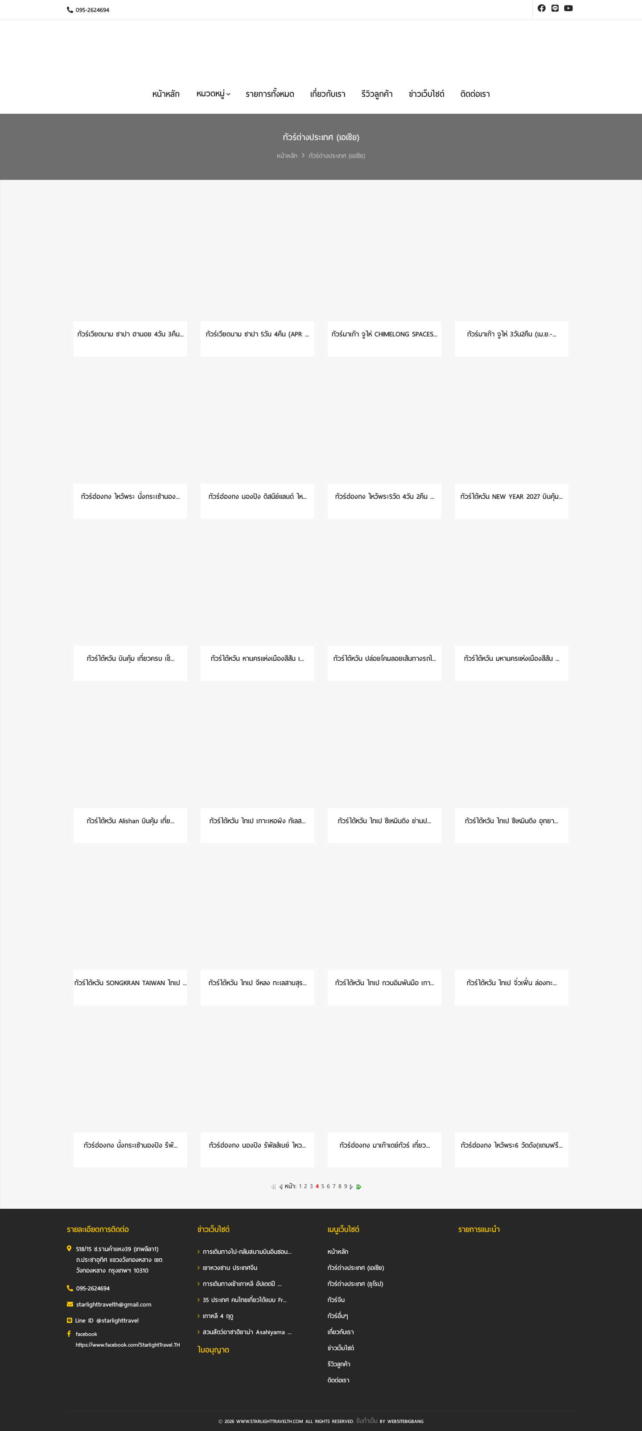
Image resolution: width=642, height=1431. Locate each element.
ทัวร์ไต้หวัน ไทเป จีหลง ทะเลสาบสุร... (258, 983)
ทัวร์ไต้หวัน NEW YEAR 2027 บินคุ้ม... (512, 496)
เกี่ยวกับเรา (328, 94)
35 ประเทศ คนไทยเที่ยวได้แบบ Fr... (242, 1300)
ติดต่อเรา (475, 94)
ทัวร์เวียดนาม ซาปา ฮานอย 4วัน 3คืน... (131, 334)
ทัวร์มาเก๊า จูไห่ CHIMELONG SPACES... (384, 334)
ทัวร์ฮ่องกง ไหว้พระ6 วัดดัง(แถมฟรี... (512, 1145)
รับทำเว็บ (367, 1421)
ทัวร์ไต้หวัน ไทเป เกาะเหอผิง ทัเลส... (257, 821)
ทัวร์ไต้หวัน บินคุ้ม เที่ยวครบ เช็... (130, 658)
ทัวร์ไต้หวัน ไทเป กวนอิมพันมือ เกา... (384, 983)
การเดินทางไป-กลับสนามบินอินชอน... (245, 1252)
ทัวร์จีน (336, 1300)
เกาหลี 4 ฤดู (215, 1316)
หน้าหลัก (166, 94)
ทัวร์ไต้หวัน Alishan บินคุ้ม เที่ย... (130, 821)
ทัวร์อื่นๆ (338, 1316)
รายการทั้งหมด (270, 94)
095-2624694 (88, 10)
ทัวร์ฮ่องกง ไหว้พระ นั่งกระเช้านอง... (130, 496)
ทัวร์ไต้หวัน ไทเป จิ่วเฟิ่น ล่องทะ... (512, 983)
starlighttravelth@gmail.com (109, 1304)
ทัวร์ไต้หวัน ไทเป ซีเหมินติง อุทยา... (511, 821)
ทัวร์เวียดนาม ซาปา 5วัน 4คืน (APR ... (257, 334)
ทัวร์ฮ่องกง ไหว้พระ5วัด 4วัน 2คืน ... (384, 496)
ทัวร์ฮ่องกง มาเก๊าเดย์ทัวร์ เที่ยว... (385, 1145)
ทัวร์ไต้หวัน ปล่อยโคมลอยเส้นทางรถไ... (384, 658)
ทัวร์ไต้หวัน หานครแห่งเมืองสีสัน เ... (257, 658)
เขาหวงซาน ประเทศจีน (227, 1268)
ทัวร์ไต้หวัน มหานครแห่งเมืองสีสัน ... (512, 658)
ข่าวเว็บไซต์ (426, 94)
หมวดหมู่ (213, 94)
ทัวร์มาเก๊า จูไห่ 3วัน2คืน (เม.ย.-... (511, 334)
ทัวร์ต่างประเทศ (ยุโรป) (355, 1284)
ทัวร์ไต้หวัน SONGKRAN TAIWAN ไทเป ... (130, 983)
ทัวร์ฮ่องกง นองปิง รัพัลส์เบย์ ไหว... (257, 1145)
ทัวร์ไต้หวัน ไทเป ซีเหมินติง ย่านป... (384, 821)
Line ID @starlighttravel (103, 1320)
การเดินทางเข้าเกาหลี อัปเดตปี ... (240, 1284)
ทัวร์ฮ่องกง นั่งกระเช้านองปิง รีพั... (130, 1145)
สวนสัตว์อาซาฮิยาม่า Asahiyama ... (245, 1332)
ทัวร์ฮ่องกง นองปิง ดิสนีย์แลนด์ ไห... (258, 496)
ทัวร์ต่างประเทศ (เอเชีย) (337, 156)
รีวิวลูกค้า (377, 94)
